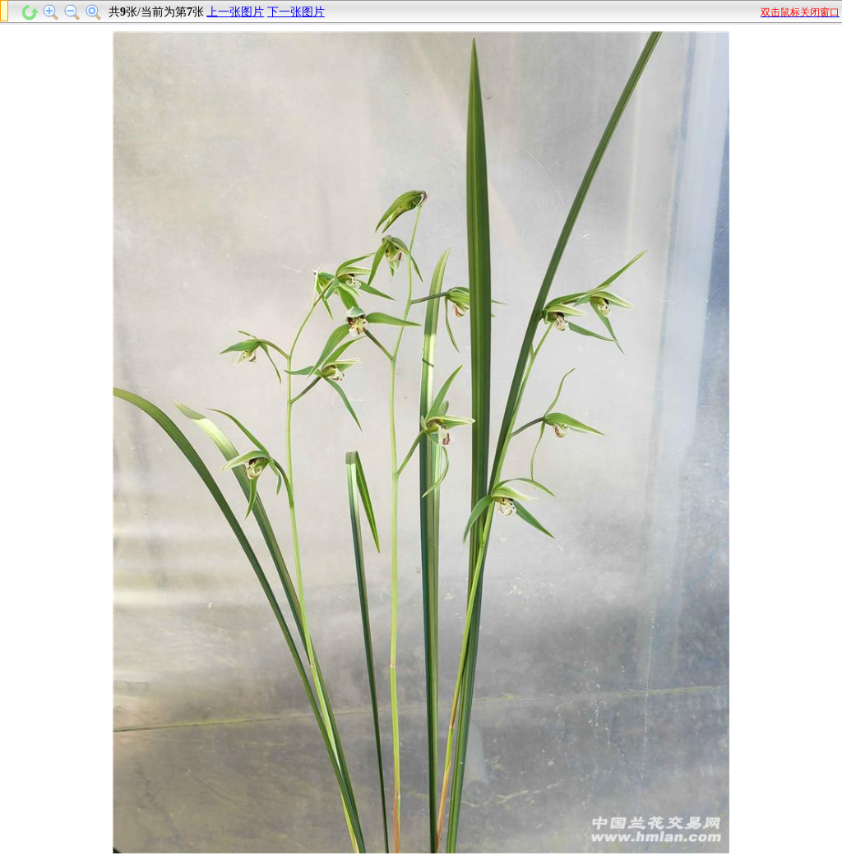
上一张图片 (235, 12)
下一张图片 (296, 12)
